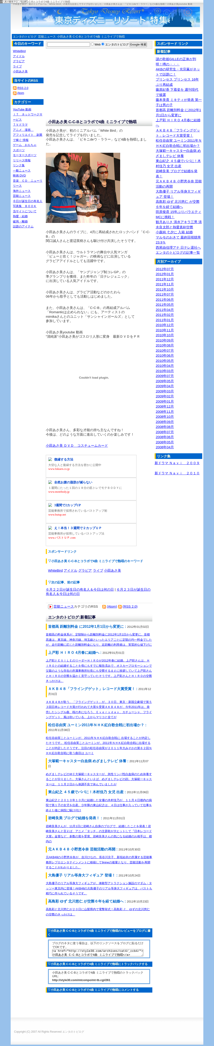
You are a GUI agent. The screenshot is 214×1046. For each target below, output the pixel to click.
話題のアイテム (23, 226)
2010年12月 (165, 325)
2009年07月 (165, 376)
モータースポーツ (24, 155)
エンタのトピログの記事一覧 (178, 252)
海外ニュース (22, 191)
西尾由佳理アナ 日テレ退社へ (178, 247)
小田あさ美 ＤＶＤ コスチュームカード (77, 445)
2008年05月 (165, 442)
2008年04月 (165, 447)
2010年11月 (165, 330)
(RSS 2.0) (130, 606)
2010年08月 (165, 345)
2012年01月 (165, 274)
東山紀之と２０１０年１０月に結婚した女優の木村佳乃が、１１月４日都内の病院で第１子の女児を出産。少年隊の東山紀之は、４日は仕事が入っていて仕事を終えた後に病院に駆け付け (99, 805)
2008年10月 (165, 416)
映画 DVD (19, 175)
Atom (20, 93)
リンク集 (19, 165)
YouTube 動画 (22, 109)
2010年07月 (165, 350)
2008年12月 (165, 406)
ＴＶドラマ (20, 124)
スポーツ (19, 150)
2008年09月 (165, 422)
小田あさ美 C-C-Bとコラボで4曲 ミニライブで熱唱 (91, 36)
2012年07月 (165, 269)
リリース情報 (22, 160)
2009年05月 (165, 381)
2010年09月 (165, 340)
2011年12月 (165, 279)
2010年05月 (165, 361)
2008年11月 (165, 411)
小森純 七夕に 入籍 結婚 (174, 232)
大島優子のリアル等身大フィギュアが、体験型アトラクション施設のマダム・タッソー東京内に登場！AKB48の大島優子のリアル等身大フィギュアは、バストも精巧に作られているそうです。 (99, 888)
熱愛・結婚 (20, 216)
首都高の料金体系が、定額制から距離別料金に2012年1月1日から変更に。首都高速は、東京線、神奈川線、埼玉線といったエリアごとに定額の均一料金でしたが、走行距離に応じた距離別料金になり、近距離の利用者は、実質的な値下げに (99, 639)
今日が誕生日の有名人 (27, 201)
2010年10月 (165, 335)
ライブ (98, 570)
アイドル (70, 570)
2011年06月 (165, 299)
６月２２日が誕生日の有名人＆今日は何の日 (80, 589)
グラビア (85, 570)
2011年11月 (165, 284)
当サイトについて (24, 211)
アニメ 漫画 (23, 129)
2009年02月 (165, 396)
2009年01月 (165, 401)
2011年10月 (165, 289)
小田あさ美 (112, 570)
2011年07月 (165, 294)
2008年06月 (165, 437)
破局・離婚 (20, 221)
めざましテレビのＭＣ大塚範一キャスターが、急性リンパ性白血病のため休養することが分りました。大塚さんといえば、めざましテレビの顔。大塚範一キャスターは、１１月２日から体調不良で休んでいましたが (99, 779)
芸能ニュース (47, 36)
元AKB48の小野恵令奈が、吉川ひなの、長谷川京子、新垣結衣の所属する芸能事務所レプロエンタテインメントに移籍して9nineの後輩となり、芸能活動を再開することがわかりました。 (99, 862)
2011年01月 (165, 320)
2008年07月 (165, 432)
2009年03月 (165, 391)
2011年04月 (165, 310)
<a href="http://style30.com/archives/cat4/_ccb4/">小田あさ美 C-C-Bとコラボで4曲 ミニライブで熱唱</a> (97, 953)
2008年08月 (165, 427)
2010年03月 (165, 371)
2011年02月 (165, 315)
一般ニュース (22, 170)
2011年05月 (165, 304)
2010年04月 (165, 366)
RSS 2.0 (22, 88)
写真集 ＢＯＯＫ (24, 206)
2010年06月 (165, 355)
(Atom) (112, 606)
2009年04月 (165, 386)
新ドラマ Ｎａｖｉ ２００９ (177, 463)
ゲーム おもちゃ (24, 145)
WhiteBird (55, 570)
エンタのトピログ (24, 36)
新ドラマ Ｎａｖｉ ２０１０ (177, 473)
